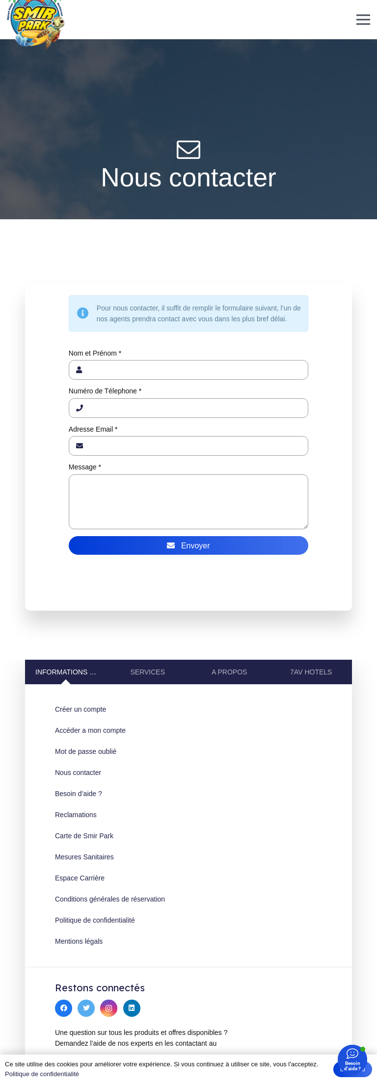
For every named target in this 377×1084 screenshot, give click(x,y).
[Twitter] (86, 1008)
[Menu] (363, 19)
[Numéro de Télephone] (188, 408)
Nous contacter (78, 772)
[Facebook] (63, 1008)
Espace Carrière (80, 878)
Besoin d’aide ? (78, 794)
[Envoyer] (188, 545)
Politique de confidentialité (95, 920)
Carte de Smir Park (84, 836)
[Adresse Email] (188, 446)
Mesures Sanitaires (84, 857)
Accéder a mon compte (90, 730)
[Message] (188, 501)
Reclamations (76, 815)
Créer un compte (80, 709)
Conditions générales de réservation (110, 899)
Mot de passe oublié (85, 751)
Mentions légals (79, 941)
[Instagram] (108, 1008)
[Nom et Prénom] (188, 370)
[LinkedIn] (131, 1008)
